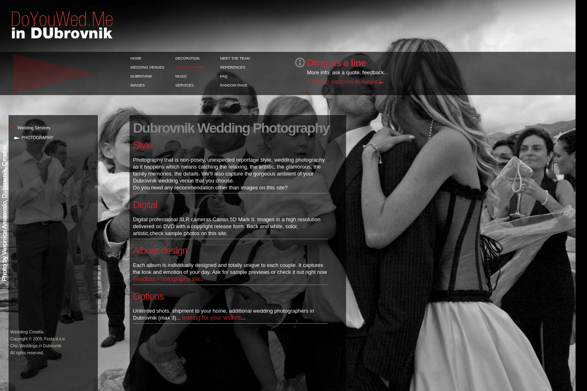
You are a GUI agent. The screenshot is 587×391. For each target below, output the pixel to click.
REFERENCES (232, 67)
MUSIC (181, 76)
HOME (135, 58)
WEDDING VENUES (147, 67)
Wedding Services (34, 128)
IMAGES (137, 85)
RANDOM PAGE (233, 85)
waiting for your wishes (211, 317)
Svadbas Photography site (167, 278)
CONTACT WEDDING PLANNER (342, 81)
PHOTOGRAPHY (189, 67)
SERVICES (184, 85)
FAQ (223, 76)
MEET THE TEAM (235, 58)
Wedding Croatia (27, 331)
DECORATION (187, 58)
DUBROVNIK (141, 76)
